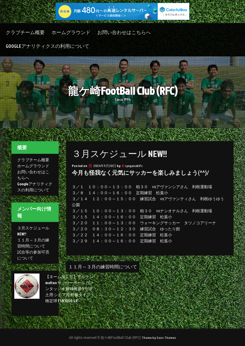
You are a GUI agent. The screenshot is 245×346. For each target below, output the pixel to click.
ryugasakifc (134, 165)
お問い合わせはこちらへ (124, 32)
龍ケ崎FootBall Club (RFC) (122, 90)
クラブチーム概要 (25, 32)
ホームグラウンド (71, 32)
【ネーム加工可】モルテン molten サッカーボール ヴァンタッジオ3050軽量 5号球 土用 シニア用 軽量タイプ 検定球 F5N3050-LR (69, 288)
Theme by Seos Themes (159, 337)
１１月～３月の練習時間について (102, 267)
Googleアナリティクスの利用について (47, 46)
